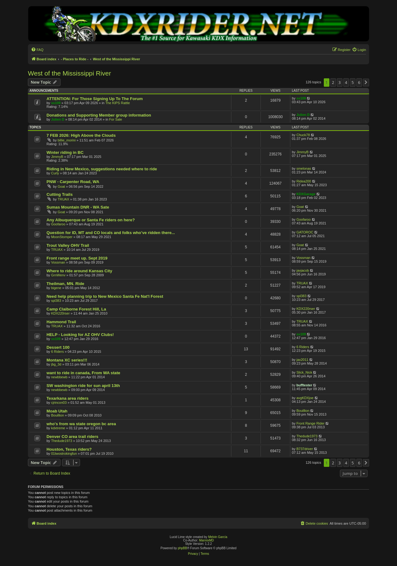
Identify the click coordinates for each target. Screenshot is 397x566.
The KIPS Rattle (117, 103)
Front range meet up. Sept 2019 (77, 258)
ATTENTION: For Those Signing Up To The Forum (95, 98)
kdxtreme (58, 428)
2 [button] (333, 82)
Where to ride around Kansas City (79, 271)
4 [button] (346, 82)
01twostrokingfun (64, 453)
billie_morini (67, 140)
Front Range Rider (311, 423)
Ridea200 (304, 181)
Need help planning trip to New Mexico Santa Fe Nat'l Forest (105, 296)
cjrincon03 (59, 402)
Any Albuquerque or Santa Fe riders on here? (91, 220)
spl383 (56, 300)
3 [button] (339, 82)
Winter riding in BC (65, 152)
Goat (61, 186)
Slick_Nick (304, 372)
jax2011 (303, 359)
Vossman (58, 262)
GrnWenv (58, 275)
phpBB (182, 548)
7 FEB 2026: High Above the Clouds (81, 135)
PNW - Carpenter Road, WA (73, 181)
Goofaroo (58, 224)
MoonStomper (62, 237)
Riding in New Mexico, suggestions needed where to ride (102, 169)
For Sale (115, 119)
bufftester (304, 385)
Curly (55, 173)
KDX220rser (60, 313)
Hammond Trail (61, 322)
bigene (56, 288)
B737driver (305, 449)
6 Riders (57, 351)
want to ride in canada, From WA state (83, 372)
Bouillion (57, 415)
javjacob (303, 270)
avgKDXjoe (305, 398)
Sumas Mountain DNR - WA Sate (78, 207)
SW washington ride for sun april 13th (83, 385)
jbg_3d (56, 364)
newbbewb (59, 377)
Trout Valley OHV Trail (68, 245)
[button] (366, 82)
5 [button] (352, 82)
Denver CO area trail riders (72, 436)
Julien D (58, 119)
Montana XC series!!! (67, 360)
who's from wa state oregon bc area (81, 423)
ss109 (56, 103)
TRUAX (63, 199)
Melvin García (217, 537)
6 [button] (359, 82)
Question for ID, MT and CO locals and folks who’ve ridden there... (111, 232)
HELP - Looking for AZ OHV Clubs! (80, 334)
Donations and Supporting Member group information (99, 115)
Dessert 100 (58, 347)
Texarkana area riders (67, 398)
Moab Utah (57, 411)
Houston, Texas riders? (69, 449)
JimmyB (57, 157)
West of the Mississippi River (69, 73)
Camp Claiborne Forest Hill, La (76, 309)
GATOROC (305, 232)
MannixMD (206, 540)
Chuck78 (303, 135)
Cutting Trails (60, 194)
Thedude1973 (61, 441)
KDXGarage (306, 194)
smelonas (304, 168)
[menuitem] (37, 49)
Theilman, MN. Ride (65, 283)
